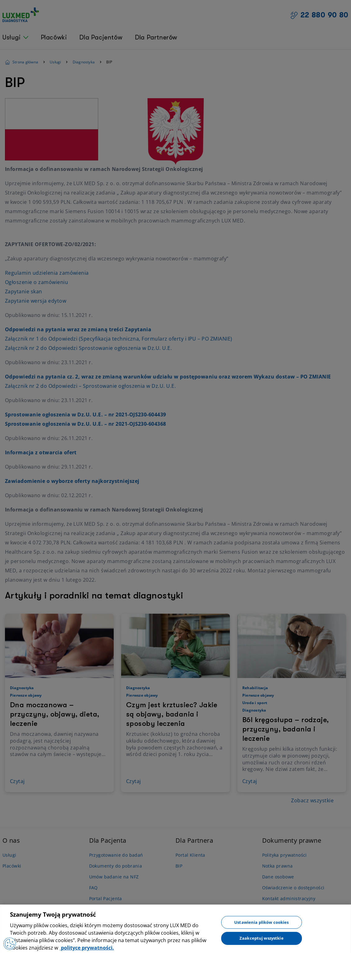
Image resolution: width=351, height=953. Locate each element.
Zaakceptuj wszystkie (261, 942)
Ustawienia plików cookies (261, 925)
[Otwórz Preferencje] (9, 943)
